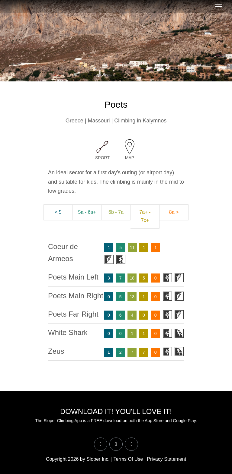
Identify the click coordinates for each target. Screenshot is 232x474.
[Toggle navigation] (218, 7)
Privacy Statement (166, 459)
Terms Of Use (128, 459)
